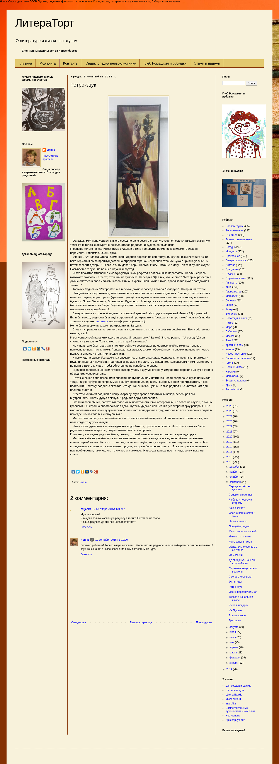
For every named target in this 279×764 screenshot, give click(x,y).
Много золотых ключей (243, 531)
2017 (229, 451)
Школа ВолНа (234, 694)
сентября (236, 482)
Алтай (229, 340)
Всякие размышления (239, 239)
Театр (229, 309)
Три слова (235, 620)
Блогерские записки (238, 358)
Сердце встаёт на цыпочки (239, 488)
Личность (231, 282)
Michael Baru (233, 699)
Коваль (230, 349)
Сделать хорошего (240, 576)
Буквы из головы (236, 380)
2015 (229, 462)
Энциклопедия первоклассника (111, 63)
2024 (229, 416)
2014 (229, 669)
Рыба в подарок (238, 605)
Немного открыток (240, 536)
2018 (229, 446)
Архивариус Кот (235, 719)
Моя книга (47, 63)
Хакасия (231, 371)
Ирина (85, 539)
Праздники (232, 269)
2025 (229, 411)
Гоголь (229, 362)
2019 (229, 441)
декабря (235, 466)
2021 (229, 431)
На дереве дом (235, 690)
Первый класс (234, 367)
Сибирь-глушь (234, 226)
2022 (229, 426)
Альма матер (234, 291)
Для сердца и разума (238, 685)
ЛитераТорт (44, 23)
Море (229, 327)
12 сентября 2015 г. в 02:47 (108, 509)
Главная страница (141, 622)
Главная (25, 63)
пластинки (101, 321)
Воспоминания (234, 230)
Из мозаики (236, 555)
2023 (229, 421)
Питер (229, 322)
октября (235, 476)
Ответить (86, 527)
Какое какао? (237, 507)
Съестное (231, 235)
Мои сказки (232, 376)
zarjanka (86, 509)
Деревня (231, 300)
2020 (229, 436)
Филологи (231, 313)
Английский (233, 389)
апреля (234, 647)
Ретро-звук (235, 586)
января (234, 662)
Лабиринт (231, 331)
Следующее (78, 622)
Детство (230, 265)
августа (234, 627)
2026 (229, 406)
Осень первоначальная (243, 591)
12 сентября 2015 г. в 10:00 (111, 539)
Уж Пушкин (235, 610)
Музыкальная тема (240, 541)
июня (233, 637)
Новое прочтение (236, 353)
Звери (229, 304)
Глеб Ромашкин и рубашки (164, 63)
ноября (234, 471)
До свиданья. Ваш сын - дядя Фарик (242, 562)
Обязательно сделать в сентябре (243, 548)
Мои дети (231, 251)
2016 (229, 457)
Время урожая (237, 615)
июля (233, 632)
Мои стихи (232, 295)
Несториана (233, 715)
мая (232, 642)
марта (234, 652)
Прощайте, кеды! (239, 526)
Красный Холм (234, 345)
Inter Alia (231, 703)
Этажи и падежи (207, 63)
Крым (229, 384)
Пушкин (230, 273)
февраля (235, 657)
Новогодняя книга (236, 318)
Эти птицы (235, 581)
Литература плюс (236, 260)
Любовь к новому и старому (240, 501)
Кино (228, 287)
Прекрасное (233, 256)
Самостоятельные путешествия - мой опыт (240, 709)
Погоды (230, 247)
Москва (230, 336)
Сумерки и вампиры (241, 494)
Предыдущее (204, 622)
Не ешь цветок (238, 521)
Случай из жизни (236, 278)
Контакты (70, 63)
